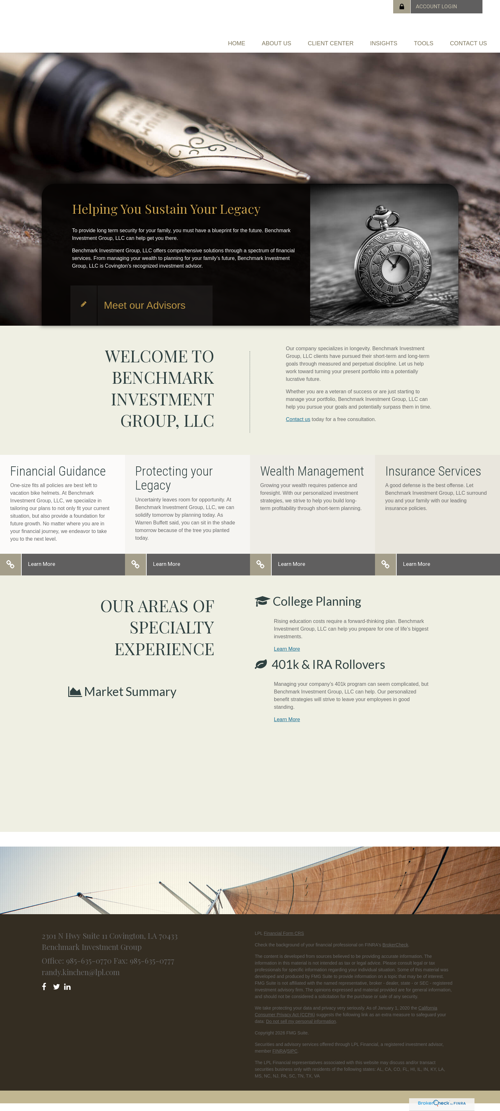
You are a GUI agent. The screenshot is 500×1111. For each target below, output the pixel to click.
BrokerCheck (395, 952)
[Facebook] (46, 993)
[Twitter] (57, 993)
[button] (238, 40)
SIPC (292, 1058)
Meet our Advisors (145, 312)
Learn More (41, 571)
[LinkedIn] (68, 993)
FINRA (279, 1058)
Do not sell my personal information (301, 1028)
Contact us (298, 426)
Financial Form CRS (284, 940)
